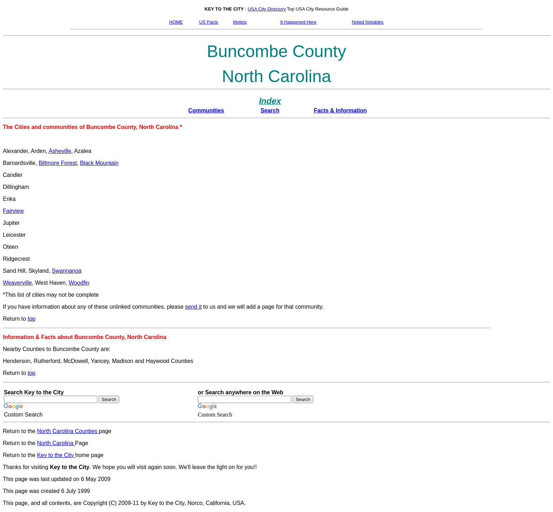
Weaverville (17, 283)
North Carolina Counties (68, 431)
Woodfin (79, 283)
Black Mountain (99, 163)
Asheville (60, 151)
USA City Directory (267, 9)
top (31, 319)
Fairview (13, 211)
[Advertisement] (519, 242)
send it (193, 307)
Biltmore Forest (57, 163)
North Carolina (56, 443)
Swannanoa (67, 271)
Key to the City (56, 455)
